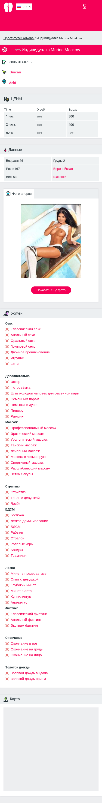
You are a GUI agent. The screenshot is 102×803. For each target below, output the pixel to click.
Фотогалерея (19, 193)
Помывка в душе (24, 405)
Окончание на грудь (27, 649)
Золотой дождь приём (28, 679)
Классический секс (26, 329)
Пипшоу (17, 411)
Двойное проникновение (30, 352)
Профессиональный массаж (33, 428)
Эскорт (16, 382)
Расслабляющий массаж (30, 468)
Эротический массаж (27, 434)
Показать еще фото (51, 290)
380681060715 (20, 62)
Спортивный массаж (27, 462)
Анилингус (19, 602)
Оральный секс (23, 341)
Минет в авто (21, 591)
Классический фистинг (29, 614)
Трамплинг (19, 555)
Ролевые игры (22, 544)
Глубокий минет (23, 585)
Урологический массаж (29, 439)
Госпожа (17, 515)
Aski (9, 82)
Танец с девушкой (25, 498)
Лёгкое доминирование (29, 521)
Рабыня (17, 532)
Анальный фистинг (26, 620)
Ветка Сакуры (22, 474)
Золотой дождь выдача (29, 673)
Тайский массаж (24, 445)
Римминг (18, 416)
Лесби (16, 504)
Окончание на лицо (26, 655)
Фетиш (16, 364)
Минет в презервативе (28, 573)
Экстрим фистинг (24, 625)
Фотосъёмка (20, 387)
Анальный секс (23, 335)
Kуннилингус (21, 597)
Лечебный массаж (25, 451)
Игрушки (17, 358)
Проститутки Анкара (18, 38)
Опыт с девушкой (25, 579)
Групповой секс (23, 346)
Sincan (11, 72)
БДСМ (16, 527)
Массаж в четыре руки (28, 457)
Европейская (63, 169)
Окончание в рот (24, 643)
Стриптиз (18, 492)
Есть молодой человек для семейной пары (45, 393)
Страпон (17, 538)
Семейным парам (25, 399)
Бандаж (17, 550)
